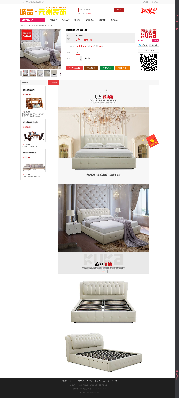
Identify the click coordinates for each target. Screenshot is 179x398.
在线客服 (145, 2)
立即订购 (107, 68)
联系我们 (73, 381)
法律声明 (114, 381)
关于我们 (64, 381)
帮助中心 (89, 381)
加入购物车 (74, 68)
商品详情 (54, 82)
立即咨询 (122, 68)
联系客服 (144, 45)
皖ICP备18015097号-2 (99, 389)
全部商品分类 (27, 20)
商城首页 (53, 20)
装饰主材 (66, 20)
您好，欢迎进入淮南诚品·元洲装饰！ (33, 2)
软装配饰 (114, 20)
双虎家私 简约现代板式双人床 (32, 176)
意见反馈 (98, 381)
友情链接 (81, 381)
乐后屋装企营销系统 (93, 392)
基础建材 (102, 20)
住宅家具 (78, 20)
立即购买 (91, 68)
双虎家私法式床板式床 (29, 146)
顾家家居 (141, 40)
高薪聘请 (106, 381)
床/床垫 (30, 25)
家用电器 (90, 20)
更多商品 (154, 45)
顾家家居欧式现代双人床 (43, 25)
